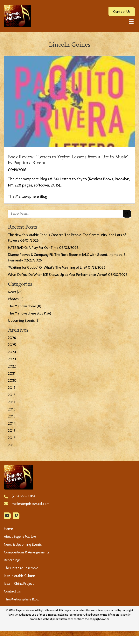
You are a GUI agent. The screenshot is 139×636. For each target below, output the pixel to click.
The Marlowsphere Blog (27, 196)
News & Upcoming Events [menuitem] (23, 544)
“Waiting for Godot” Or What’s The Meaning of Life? (47, 267)
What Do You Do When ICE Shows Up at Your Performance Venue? (57, 275)
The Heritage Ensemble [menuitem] (21, 568)
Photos (13, 299)
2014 (12, 423)
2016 (11, 409)
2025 (12, 345)
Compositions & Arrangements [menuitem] (26, 552)
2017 (11, 402)
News (12, 292)
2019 (11, 388)
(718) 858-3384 (23, 496)
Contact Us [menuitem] (12, 591)
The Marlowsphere (22, 306)
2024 (12, 352)
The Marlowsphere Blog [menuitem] (21, 599)
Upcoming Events (21, 320)
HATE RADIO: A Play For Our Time (33, 248)
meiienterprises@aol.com (31, 504)
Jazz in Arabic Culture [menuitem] (19, 576)
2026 (12, 338)
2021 (11, 373)
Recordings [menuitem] (12, 560)
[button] (7, 515)
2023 (12, 359)
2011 (11, 445)
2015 (11, 416)
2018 (12, 395)
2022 (12, 366)
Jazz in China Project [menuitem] (19, 583)
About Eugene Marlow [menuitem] (20, 536)
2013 (11, 431)
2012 (11, 438)
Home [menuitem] (8, 529)
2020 (12, 380)
